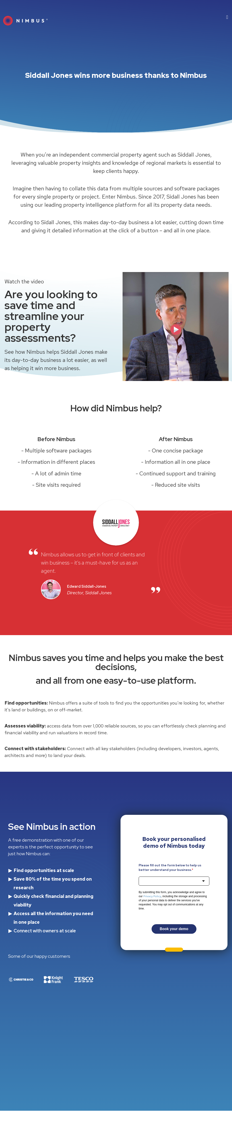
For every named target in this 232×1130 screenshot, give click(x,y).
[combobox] (174, 881)
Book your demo (174, 929)
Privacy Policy (152, 896)
